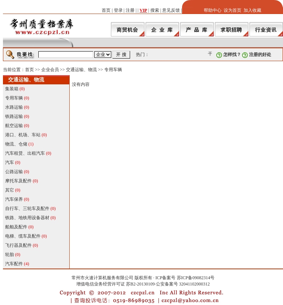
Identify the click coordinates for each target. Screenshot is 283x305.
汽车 (9, 162)
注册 (130, 10)
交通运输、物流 (81, 69)
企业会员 (50, 69)
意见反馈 (171, 10)
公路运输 (14, 171)
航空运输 (14, 125)
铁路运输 (14, 116)
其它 (9, 190)
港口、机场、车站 (23, 134)
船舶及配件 (16, 226)
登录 (118, 10)
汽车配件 (14, 263)
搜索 (154, 10)
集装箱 (11, 88)
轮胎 (9, 254)
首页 (106, 10)
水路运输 (14, 107)
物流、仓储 (16, 144)
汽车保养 (14, 199)
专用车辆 (113, 69)
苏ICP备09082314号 (196, 277)
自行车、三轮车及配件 (27, 208)
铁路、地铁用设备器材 (27, 217)
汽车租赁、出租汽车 (25, 153)
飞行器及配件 (18, 245)
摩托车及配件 (18, 180)
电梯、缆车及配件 (23, 236)
